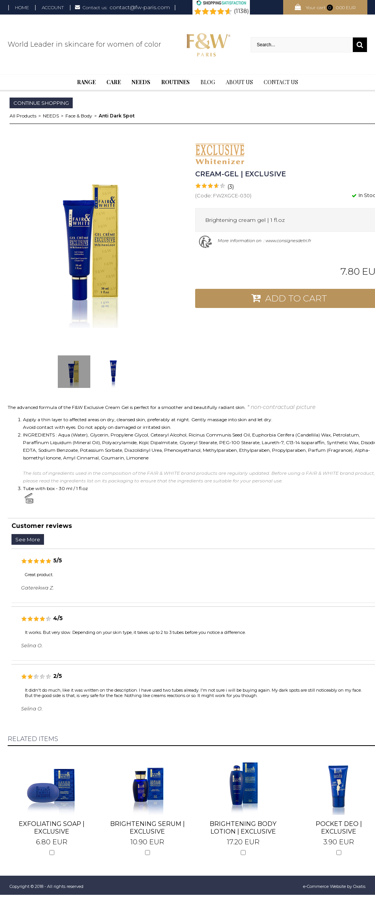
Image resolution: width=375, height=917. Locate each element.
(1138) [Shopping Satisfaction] (241, 11)
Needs (141, 82)
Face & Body (78, 116)
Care (113, 82)
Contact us (281, 82)
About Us (239, 82)
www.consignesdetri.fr (288, 240)
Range (86, 82)
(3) (230, 186)
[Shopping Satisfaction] (221, 3)
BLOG (208, 82)
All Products (23, 116)
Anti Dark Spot (117, 116)
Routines (175, 82)
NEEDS (51, 116)
